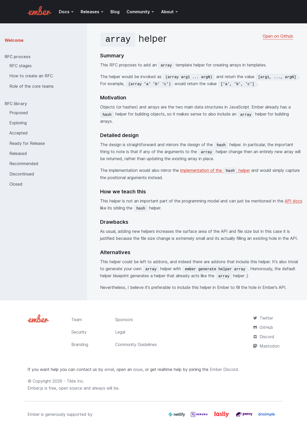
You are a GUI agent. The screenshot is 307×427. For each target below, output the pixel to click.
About (167, 11)
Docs (64, 11)
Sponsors (124, 319)
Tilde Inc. (75, 381)
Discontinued (21, 174)
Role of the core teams (31, 86)
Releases (90, 11)
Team (76, 319)
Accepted (18, 132)
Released (18, 153)
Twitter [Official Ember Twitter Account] (263, 318)
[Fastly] (222, 416)
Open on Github (278, 36)
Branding (79, 344)
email (109, 369)
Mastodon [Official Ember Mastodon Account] (266, 346)
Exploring (18, 122)
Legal (120, 332)
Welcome (14, 40)
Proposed (18, 112)
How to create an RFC (31, 75)
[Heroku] (200, 416)
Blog (115, 11)
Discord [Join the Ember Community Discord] (263, 336)
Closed (16, 184)
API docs (293, 201)
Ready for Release (27, 143)
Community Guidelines (136, 344)
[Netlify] (177, 416)
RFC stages (20, 65)
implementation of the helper (215, 170)
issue (138, 369)
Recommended (23, 163)
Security (79, 332)
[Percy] (245, 416)
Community (138, 11)
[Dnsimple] (266, 416)
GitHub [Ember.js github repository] (263, 327)
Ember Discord (224, 369)
